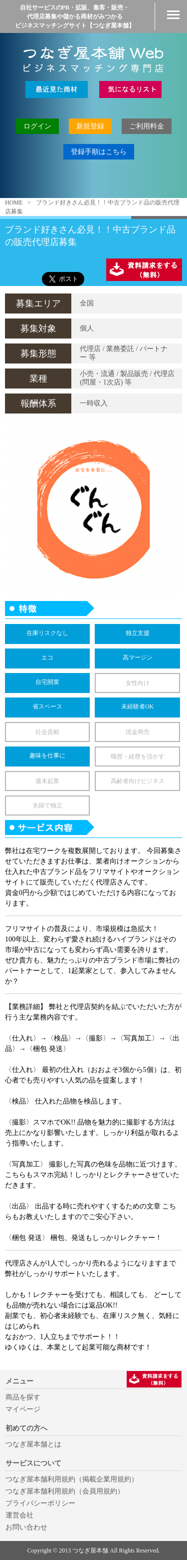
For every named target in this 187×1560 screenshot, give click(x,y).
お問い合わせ (26, 1527)
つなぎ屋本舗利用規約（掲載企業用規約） (71, 1479)
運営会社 (19, 1515)
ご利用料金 (146, 126)
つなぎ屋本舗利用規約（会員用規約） (64, 1491)
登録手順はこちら (99, 152)
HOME (13, 202)
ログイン (37, 126)
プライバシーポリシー (40, 1503)
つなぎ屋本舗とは (33, 1444)
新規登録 (90, 126)
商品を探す (22, 1397)
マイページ (22, 1409)
